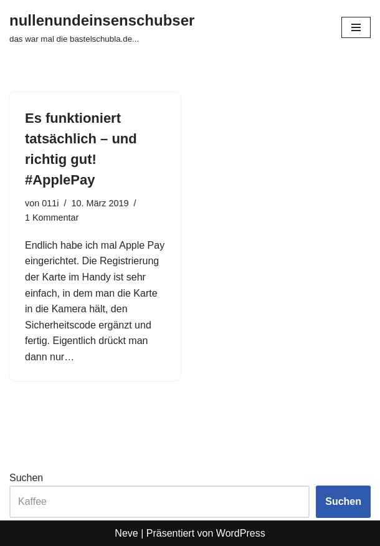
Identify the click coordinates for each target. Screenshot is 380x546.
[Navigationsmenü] (356, 27)
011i (50, 203)
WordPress (240, 533)
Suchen (26, 477)
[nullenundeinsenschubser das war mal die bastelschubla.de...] (101, 27)
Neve (126, 533)
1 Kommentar (51, 218)
